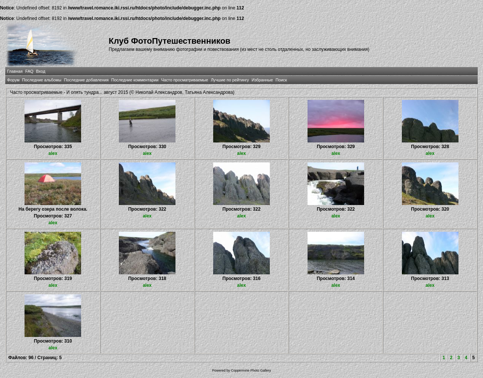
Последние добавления (86, 80)
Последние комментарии (134, 80)
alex (53, 153)
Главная (15, 71)
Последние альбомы (42, 80)
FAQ (29, 71)
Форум (13, 80)
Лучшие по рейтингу (230, 80)
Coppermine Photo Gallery (251, 370)
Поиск (281, 80)
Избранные (262, 80)
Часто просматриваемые (184, 80)
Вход (40, 71)
